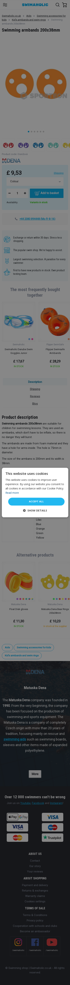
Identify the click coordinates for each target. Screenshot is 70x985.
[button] (35, 510)
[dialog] (35, 492)
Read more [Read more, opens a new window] (12, 492)
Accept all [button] (36, 501)
